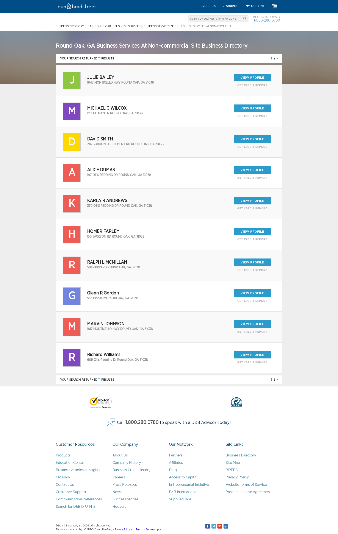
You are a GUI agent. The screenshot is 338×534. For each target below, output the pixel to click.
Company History (127, 463)
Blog (173, 470)
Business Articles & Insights (78, 470)
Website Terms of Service (246, 485)
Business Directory (241, 455)
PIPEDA (232, 470)
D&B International (183, 492)
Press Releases (125, 485)
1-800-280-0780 (267, 20)
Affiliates (176, 463)
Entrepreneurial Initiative (189, 485)
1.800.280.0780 (142, 422)
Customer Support (71, 492)
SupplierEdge (180, 499)
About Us (120, 455)
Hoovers (119, 506)
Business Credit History (131, 470)
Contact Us (65, 485)
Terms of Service (144, 529)
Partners (176, 455)
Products (63, 455)
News (117, 492)
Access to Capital (183, 477)
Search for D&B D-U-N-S (75, 506)
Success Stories (125, 499)
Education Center (70, 463)
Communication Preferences (79, 499)
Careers (119, 477)
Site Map (233, 463)
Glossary (63, 477)
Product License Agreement (248, 492)
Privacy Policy (237, 477)
